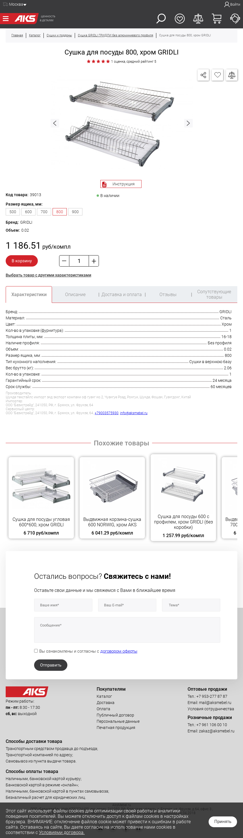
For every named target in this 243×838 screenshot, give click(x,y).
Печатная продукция (116, 727)
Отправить (50, 665)
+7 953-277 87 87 (211, 696)
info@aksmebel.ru (134, 413)
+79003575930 (107, 413)
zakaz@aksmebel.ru (216, 731)
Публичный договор (115, 715)
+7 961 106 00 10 (211, 724)
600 (28, 212)
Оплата (103, 709)
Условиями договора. (62, 832)
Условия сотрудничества (211, 709)
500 (12, 212)
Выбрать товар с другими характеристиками (48, 275)
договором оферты (118, 651)
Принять (222, 821)
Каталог (104, 696)
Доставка (106, 702)
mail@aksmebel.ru (215, 702)
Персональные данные (118, 721)
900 (75, 212)
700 (44, 212)
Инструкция (124, 184)
